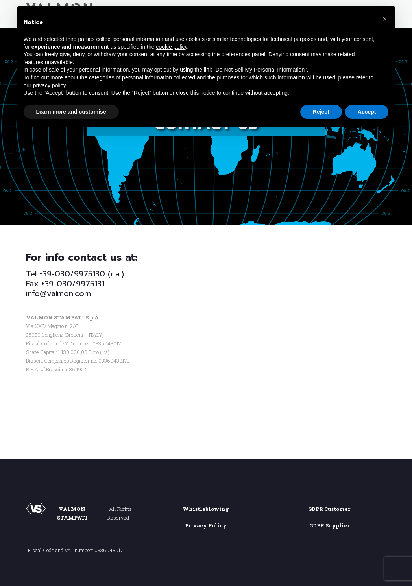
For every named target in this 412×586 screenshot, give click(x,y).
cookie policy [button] (171, 47)
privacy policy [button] (49, 85)
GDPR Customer (329, 508)
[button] (385, 19)
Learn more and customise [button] (71, 112)
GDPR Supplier (329, 525)
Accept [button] (367, 112)
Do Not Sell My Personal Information (260, 69)
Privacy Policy (206, 525)
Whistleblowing (206, 508)
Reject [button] (321, 112)
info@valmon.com (58, 293)
